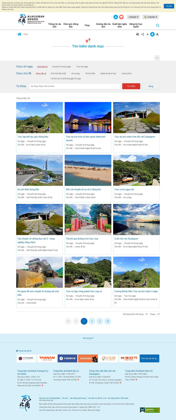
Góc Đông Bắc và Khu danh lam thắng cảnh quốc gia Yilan (25, 403)
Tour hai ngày (82, 66)
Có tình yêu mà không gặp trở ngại (66, 78)
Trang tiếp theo (99, 321)
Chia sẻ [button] (142, 34)
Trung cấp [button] (152, 34)
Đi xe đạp (76, 73)
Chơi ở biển (90, 73)
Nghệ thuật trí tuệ (108, 73)
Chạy (26, 34)
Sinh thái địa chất (58, 73)
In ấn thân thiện (137, 34)
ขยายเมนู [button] (87, 338)
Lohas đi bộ (126, 73)
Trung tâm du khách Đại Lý (66, 371)
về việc (65, 398)
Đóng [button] (150, 86)
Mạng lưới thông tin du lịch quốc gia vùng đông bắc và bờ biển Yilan (31, 20)
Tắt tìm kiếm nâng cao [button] (157, 58)
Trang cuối (107, 321)
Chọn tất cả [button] (42, 67)
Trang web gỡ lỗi (25, 351)
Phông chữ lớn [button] (157, 34)
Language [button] (132, 17)
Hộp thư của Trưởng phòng (49, 398)
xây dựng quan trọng (78, 398)
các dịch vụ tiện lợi (95, 398)
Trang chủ (19, 34)
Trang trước (76, 321)
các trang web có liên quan (118, 398)
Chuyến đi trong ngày (61, 66)
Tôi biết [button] (169, 6)
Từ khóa (21, 86)
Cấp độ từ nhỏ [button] (147, 34)
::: (111, 17)
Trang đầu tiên (68, 321)
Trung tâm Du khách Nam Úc (139, 371)
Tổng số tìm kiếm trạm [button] (157, 25)
